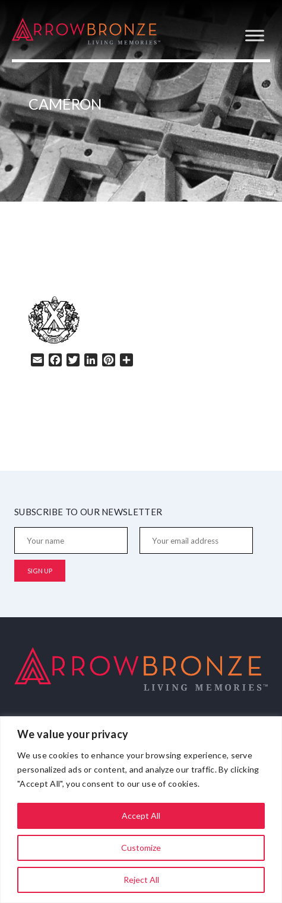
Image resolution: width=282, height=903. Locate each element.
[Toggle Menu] (254, 35)
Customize (141, 848)
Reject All (141, 880)
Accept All (141, 816)
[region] (141, 809)
